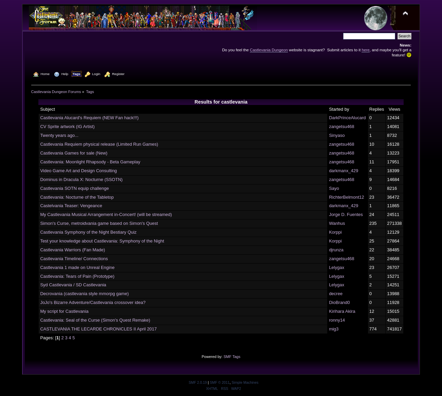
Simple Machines (245, 382)
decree (336, 293)
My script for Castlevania (64, 311)
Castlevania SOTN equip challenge (74, 188)
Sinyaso (337, 135)
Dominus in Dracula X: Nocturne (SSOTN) (81, 179)
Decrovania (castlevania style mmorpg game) (84, 293)
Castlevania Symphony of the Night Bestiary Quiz (88, 232)
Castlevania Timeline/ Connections (74, 258)
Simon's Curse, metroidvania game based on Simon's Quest (99, 223)
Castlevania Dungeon (269, 50)
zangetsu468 (341, 126)
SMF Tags (231, 357)
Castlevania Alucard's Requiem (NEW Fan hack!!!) (89, 117)
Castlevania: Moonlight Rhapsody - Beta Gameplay (90, 161)
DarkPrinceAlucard (347, 117)
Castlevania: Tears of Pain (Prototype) (77, 276)
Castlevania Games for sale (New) (73, 153)
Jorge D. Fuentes (346, 214)
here (365, 50)
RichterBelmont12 (346, 197)
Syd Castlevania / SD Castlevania (73, 284)
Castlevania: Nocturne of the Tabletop (77, 197)
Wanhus (337, 223)
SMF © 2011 (219, 382)
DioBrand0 (339, 302)
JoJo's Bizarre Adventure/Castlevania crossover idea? (92, 302)
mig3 (333, 328)
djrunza (336, 249)
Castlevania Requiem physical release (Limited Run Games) (99, 144)
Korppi (335, 232)
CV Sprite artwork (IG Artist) (67, 126)
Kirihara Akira (342, 311)
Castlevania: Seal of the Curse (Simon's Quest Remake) (95, 320)
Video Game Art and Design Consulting (78, 170)
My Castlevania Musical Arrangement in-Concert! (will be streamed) (106, 214)
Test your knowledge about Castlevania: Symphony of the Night (102, 241)
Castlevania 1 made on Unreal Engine (77, 267)
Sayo (334, 188)
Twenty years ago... (59, 135)
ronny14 (337, 320)
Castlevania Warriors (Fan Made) (72, 249)
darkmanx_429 (343, 170)
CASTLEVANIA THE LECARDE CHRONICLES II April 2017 (98, 328)
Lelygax (336, 267)
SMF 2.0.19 (198, 382)
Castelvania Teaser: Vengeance (71, 205)
